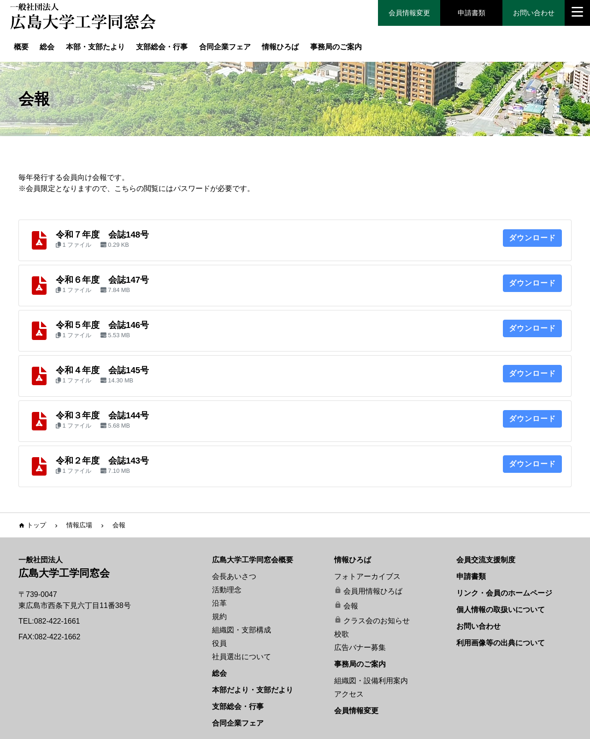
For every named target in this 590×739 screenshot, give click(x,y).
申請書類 (471, 13)
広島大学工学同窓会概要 (252, 560)
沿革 (219, 603)
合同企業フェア (225, 47)
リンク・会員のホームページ (504, 593)
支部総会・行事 (162, 47)
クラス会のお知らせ (376, 621)
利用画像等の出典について (500, 643)
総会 (47, 47)
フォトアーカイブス (367, 576)
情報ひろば (280, 47)
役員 (219, 643)
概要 (21, 47)
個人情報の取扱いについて (500, 610)
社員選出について (241, 657)
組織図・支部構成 (241, 630)
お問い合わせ (534, 13)
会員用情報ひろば (372, 591)
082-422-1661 (57, 621)
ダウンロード (532, 238)
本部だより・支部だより (252, 690)
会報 (350, 606)
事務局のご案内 (336, 47)
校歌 (341, 634)
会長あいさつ (234, 576)
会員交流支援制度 (485, 560)
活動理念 (227, 590)
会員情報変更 (409, 13)
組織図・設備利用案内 (371, 681)
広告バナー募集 (360, 647)
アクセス (349, 694)
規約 (219, 616)
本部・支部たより (95, 47)
